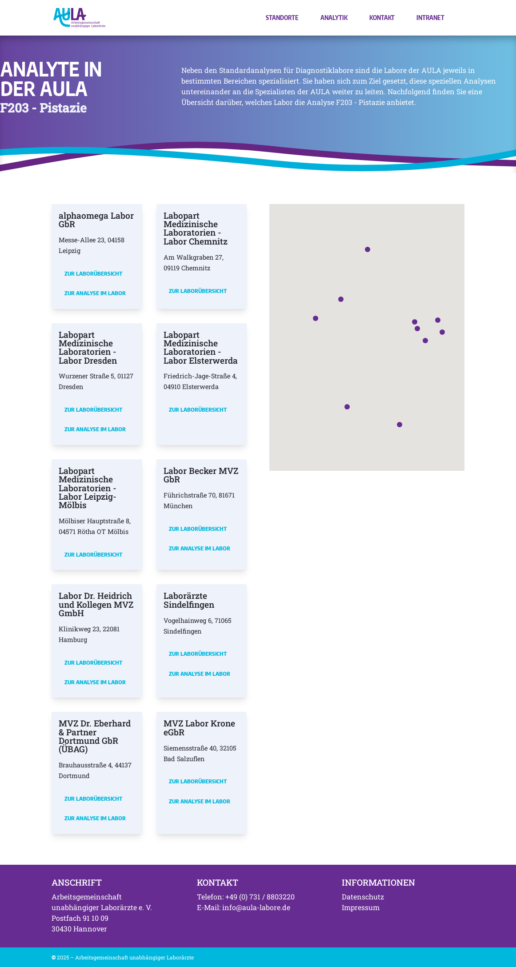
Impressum (361, 907)
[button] (417, 328)
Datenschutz (363, 896)
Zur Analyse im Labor (95, 293)
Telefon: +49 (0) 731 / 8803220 (246, 896)
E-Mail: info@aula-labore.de (243, 907)
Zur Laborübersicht (93, 273)
